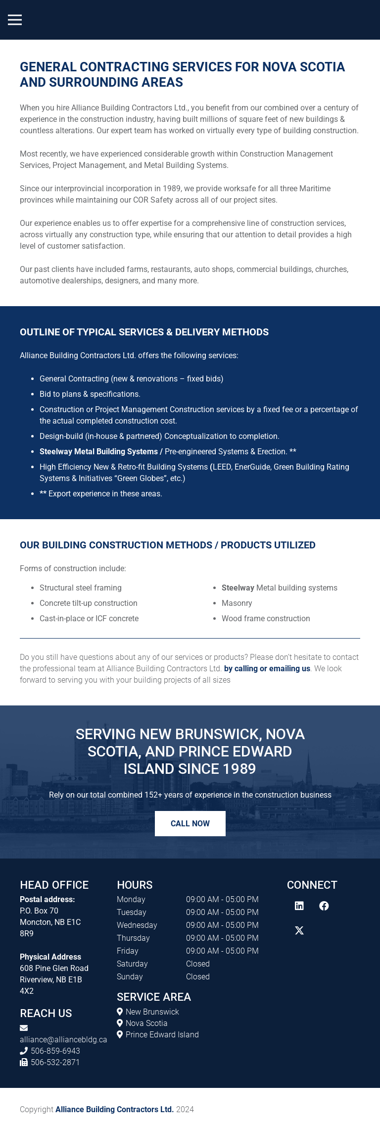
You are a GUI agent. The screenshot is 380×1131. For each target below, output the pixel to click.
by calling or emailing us (267, 668)
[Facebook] (324, 906)
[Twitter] (299, 930)
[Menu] (14, 19)
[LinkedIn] (299, 906)
